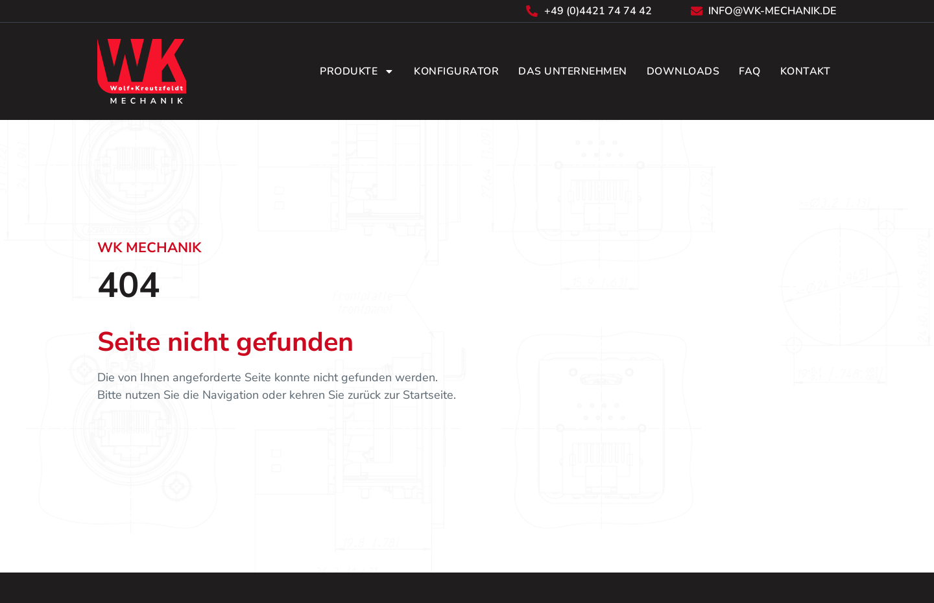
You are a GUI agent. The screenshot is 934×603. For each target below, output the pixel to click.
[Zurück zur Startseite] (142, 71)
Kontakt (805, 71)
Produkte (357, 71)
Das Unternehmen (572, 71)
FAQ (750, 71)
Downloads (683, 71)
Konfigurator (456, 71)
